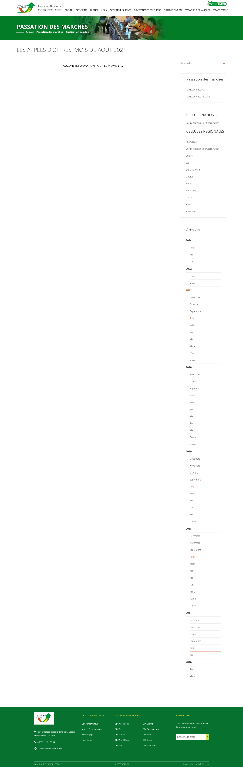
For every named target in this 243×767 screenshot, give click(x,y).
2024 (189, 240)
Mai (191, 254)
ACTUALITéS (81, 10)
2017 (189, 613)
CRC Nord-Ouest (122, 740)
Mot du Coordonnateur (92, 729)
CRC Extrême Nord (151, 729)
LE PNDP (94, 10)
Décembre (195, 458)
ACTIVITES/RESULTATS (120, 10)
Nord (188, 183)
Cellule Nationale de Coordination (202, 122)
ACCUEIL (69, 10)
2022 (189, 269)
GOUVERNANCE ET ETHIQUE (147, 10)
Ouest (189, 197)
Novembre (195, 297)
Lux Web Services (201, 764)
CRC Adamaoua (122, 723)
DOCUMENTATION (173, 10)
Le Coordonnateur (90, 723)
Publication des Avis (196, 89)
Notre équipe (88, 734)
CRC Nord (147, 734)
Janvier (193, 282)
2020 (189, 367)
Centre (189, 155)
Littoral (189, 176)
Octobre (194, 304)
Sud (188, 204)
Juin (191, 332)
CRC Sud (118, 745)
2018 (189, 528)
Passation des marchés (49, 31)
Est (187, 162)
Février (193, 275)
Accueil (30, 31)
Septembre (195, 311)
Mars (192, 346)
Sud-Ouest (191, 211)
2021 (189, 290)
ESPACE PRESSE (220, 10)
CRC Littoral (120, 734)
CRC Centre (148, 723)
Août (192, 247)
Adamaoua (191, 141)
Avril (192, 261)
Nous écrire (87, 740)
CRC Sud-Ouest (149, 745)
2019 (189, 451)
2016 (189, 662)
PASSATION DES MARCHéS (197, 10)
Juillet (192, 325)
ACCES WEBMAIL (122, 764)
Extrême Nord (193, 169)
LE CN (104, 10)
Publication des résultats (198, 96)
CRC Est (118, 729)
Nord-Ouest (192, 190)
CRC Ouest (147, 740)
